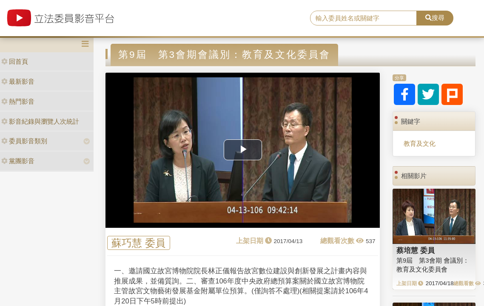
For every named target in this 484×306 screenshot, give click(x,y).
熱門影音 (17, 101)
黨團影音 (17, 160)
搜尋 (434, 17)
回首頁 (14, 61)
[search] (363, 18)
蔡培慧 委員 (415, 250)
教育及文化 (420, 143)
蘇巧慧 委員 (138, 243)
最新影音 (17, 81)
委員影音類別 (24, 140)
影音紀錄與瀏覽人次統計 (40, 121)
